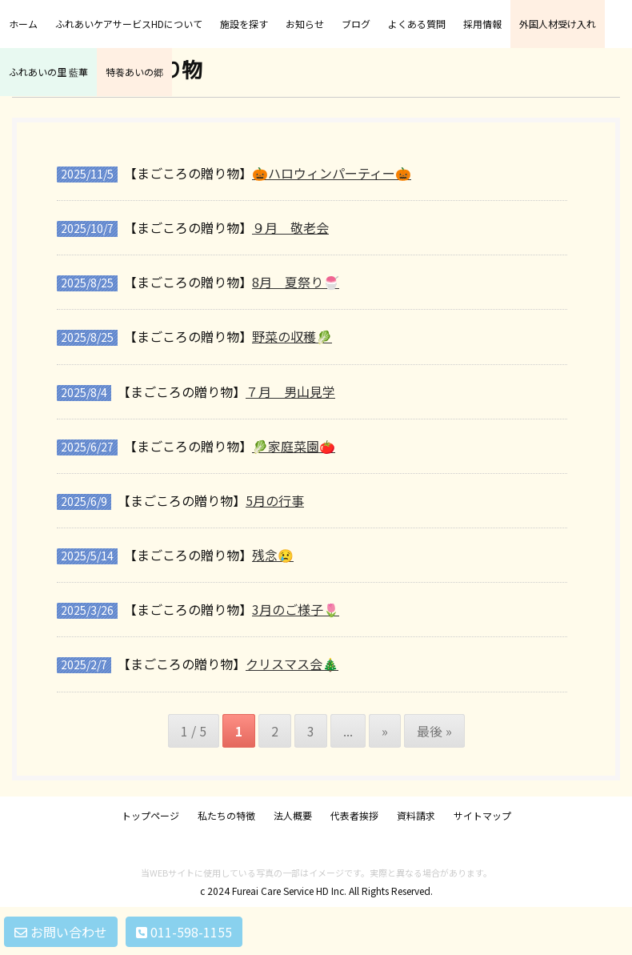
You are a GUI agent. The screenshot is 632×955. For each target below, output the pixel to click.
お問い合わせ (60, 931)
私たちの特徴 (226, 815)
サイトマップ (482, 815)
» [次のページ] (385, 730)
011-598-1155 (184, 931)
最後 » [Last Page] (434, 730)
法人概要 (293, 815)
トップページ (150, 815)
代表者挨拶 (354, 815)
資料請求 (416, 815)
